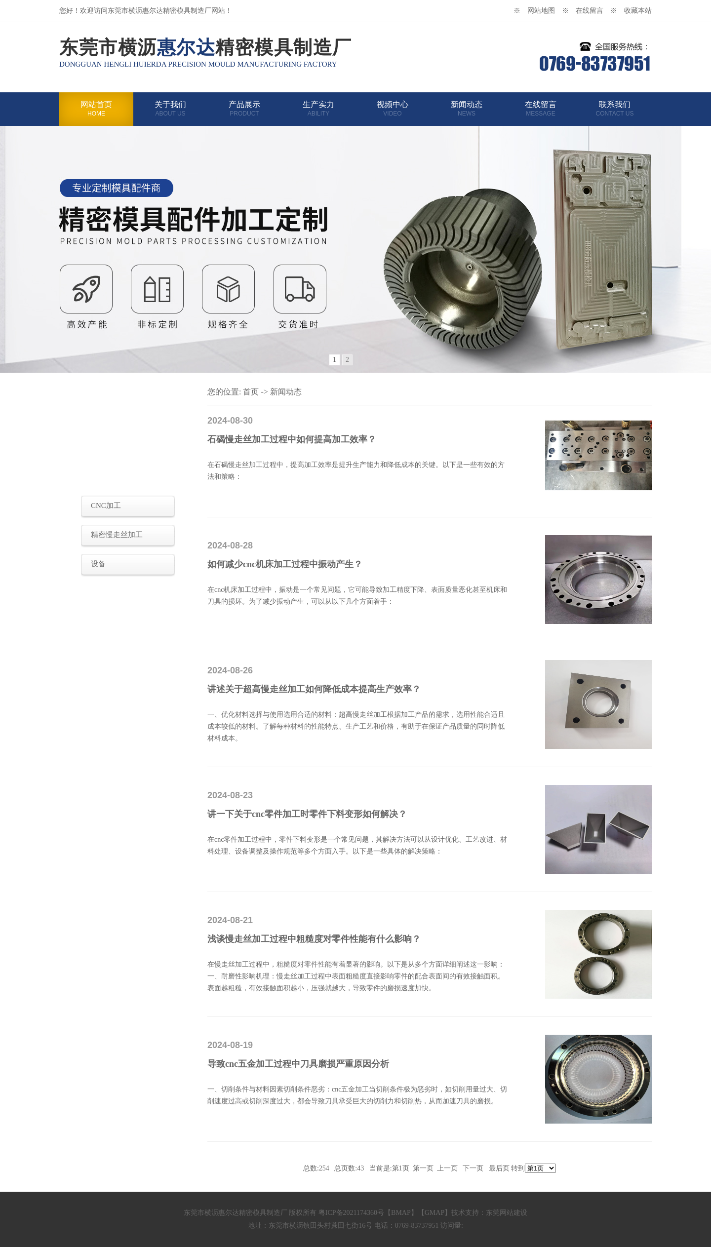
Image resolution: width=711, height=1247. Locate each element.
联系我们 (615, 108)
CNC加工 (106, 505)
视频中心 (393, 108)
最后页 (499, 1168)
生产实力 (318, 108)
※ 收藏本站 (631, 10)
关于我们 (170, 108)
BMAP (401, 1212)
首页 (251, 392)
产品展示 (244, 108)
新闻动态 (467, 108)
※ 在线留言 (586, 10)
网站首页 (96, 108)
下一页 (473, 1168)
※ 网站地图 (538, 10)
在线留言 (541, 108)
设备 (98, 564)
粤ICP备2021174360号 (351, 1212)
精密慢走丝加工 (117, 535)
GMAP (434, 1212)
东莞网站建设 (506, 1212)
